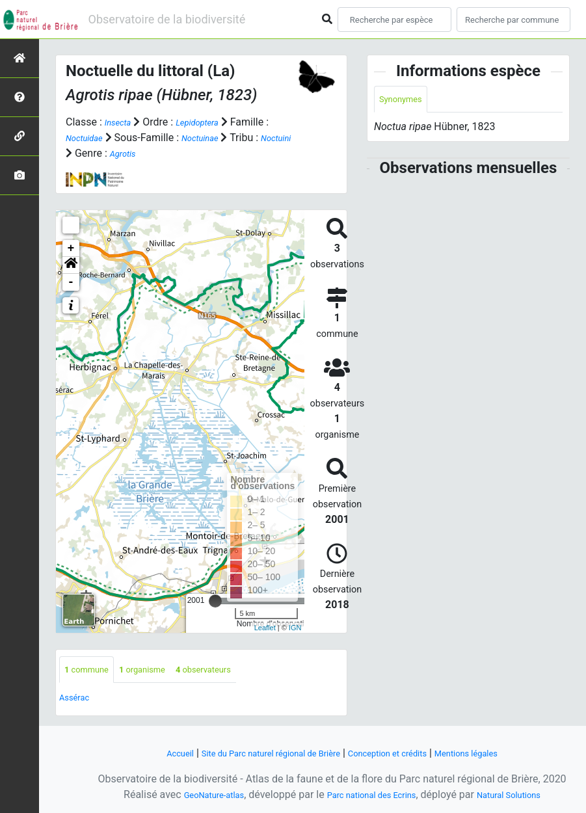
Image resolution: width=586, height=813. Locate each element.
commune (92, 671)
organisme (159, 671)
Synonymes (406, 100)
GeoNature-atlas (195, 794)
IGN (295, 627)
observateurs (232, 671)
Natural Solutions (527, 794)
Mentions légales (496, 753)
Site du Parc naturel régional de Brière (256, 753)
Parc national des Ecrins (371, 794)
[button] (70, 265)
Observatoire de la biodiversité (167, 19)
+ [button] (71, 248)
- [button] (71, 282)
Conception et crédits (400, 753)
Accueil (145, 753)
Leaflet (265, 627)
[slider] (215, 600)
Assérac (78, 700)
